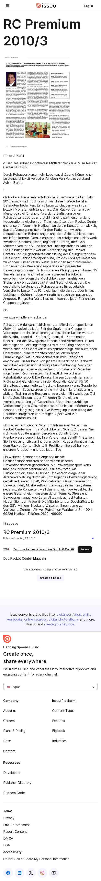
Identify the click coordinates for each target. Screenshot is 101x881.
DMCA (8, 838)
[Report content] (94, 538)
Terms (7, 811)
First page (10, 523)
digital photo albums (64, 619)
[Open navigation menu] (7, 6)
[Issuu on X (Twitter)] (31, 873)
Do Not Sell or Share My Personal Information (36, 859)
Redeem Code (14, 793)
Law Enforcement (16, 825)
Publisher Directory (17, 783)
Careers (9, 721)
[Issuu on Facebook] (8, 873)
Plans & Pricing (14, 731)
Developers (11, 773)
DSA (6, 845)
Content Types (63, 711)
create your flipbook (59, 624)
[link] (88, 6)
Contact (9, 751)
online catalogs (35, 619)
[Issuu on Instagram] (42, 873)
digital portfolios (69, 614)
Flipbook (58, 731)
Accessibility (12, 852)
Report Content (15, 831)
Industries (59, 741)
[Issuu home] (46, 5)
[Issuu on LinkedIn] (19, 873)
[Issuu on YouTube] (54, 873)
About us (9, 711)
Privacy (8, 818)
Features (58, 721)
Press (7, 741)
